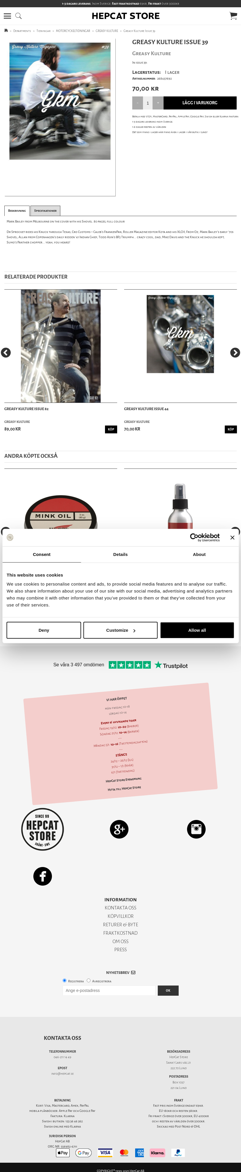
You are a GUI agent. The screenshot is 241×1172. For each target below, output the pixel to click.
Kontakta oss (62, 1038)
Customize (120, 630)
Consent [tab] (41, 554)
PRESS (120, 950)
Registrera (76, 981)
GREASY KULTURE (107, 31)
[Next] (235, 353)
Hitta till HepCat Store (124, 788)
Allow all (197, 630)
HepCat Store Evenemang (124, 780)
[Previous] (6, 353)
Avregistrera (101, 981)
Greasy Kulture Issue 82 (26, 408)
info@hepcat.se (62, 1074)
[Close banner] (232, 537)
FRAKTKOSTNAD (120, 933)
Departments (22, 31)
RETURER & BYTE (120, 925)
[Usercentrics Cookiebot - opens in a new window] (194, 537)
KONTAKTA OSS (120, 908)
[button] (7, 16)
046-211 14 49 (62, 1057)
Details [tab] (120, 554)
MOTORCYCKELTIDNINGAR (73, 31)
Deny (44, 630)
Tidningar (43, 31)
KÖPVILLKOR (121, 916)
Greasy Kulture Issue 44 (146, 408)
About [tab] (199, 554)
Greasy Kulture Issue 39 (139, 31)
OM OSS (120, 941)
